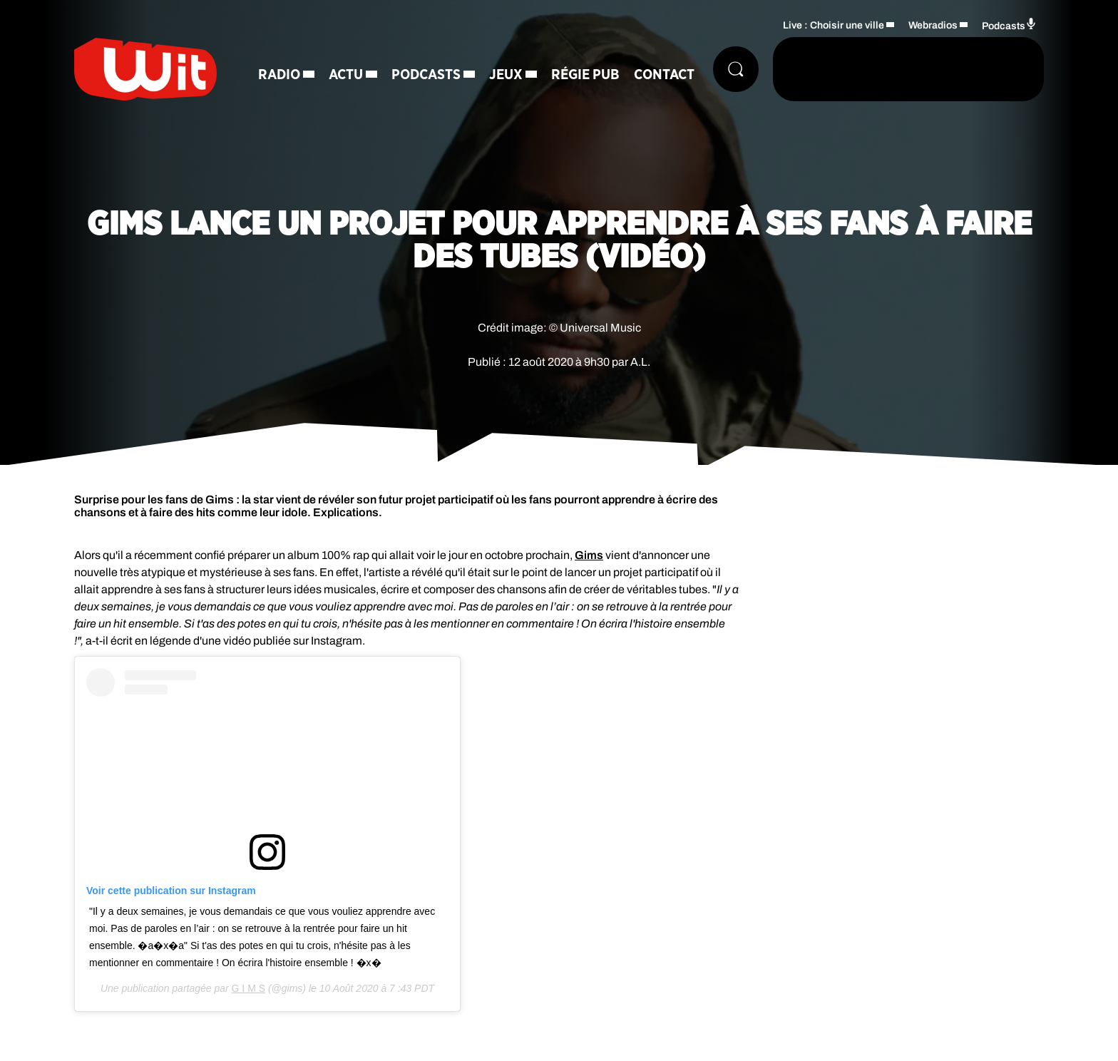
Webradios (933, 25)
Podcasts (426, 75)
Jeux (506, 75)
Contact (664, 75)
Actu (346, 75)
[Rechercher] (736, 69)
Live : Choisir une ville (833, 25)
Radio (279, 75)
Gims (589, 555)
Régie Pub (585, 75)
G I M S (248, 988)
